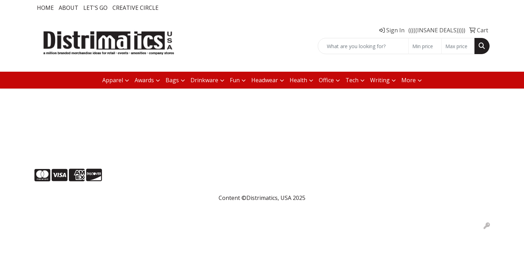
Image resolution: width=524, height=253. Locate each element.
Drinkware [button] (204, 80)
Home (45, 8)
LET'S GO (95, 8)
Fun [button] (235, 80)
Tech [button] (351, 80)
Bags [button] (172, 80)
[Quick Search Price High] (458, 46)
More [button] (408, 80)
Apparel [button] (112, 80)
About (68, 8)
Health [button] (298, 80)
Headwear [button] (264, 80)
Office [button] (326, 80)
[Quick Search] (363, 46)
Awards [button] (144, 80)
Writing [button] (380, 80)
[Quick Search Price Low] (425, 46)
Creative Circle (135, 8)
